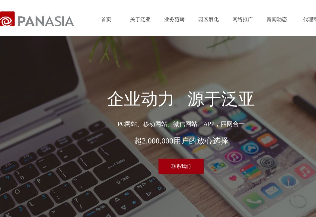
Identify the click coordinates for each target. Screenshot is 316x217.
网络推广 (242, 19)
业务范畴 (174, 19)
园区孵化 (208, 19)
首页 (106, 19)
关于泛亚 (140, 19)
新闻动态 (277, 19)
